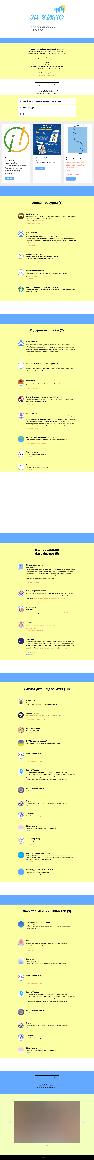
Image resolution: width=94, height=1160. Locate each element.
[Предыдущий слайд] (10, 1122)
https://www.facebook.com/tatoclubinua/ (36, 630)
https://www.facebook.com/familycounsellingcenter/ (39, 404)
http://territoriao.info (31, 278)
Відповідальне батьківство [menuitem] (52, 3)
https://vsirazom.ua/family (32, 262)
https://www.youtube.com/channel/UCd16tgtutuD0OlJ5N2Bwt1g (49, 598)
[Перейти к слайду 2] (46, 1145)
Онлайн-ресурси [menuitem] (18, 3)
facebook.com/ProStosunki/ (33, 223)
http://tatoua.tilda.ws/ (31, 628)
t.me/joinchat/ (29, 950)
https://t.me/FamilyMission (32, 428)
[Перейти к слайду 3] (47, 1145)
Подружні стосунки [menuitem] (33, 3)
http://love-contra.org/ (31, 948)
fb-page (28, 790)
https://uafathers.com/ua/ (72, 174)
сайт (27, 371)
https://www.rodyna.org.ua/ (33, 245)
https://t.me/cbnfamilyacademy (43, 276)
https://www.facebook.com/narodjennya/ (36, 719)
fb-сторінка (29, 456)
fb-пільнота (29, 844)
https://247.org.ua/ (42, 612)
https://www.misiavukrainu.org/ (34, 761)
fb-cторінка (29, 469)
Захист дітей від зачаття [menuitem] (73, 3)
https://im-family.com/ (31, 388)
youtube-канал (29, 654)
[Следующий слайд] (83, 1122)
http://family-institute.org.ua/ (33, 295)
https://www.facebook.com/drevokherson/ (36, 443)
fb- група (28, 932)
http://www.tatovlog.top (32, 652)
